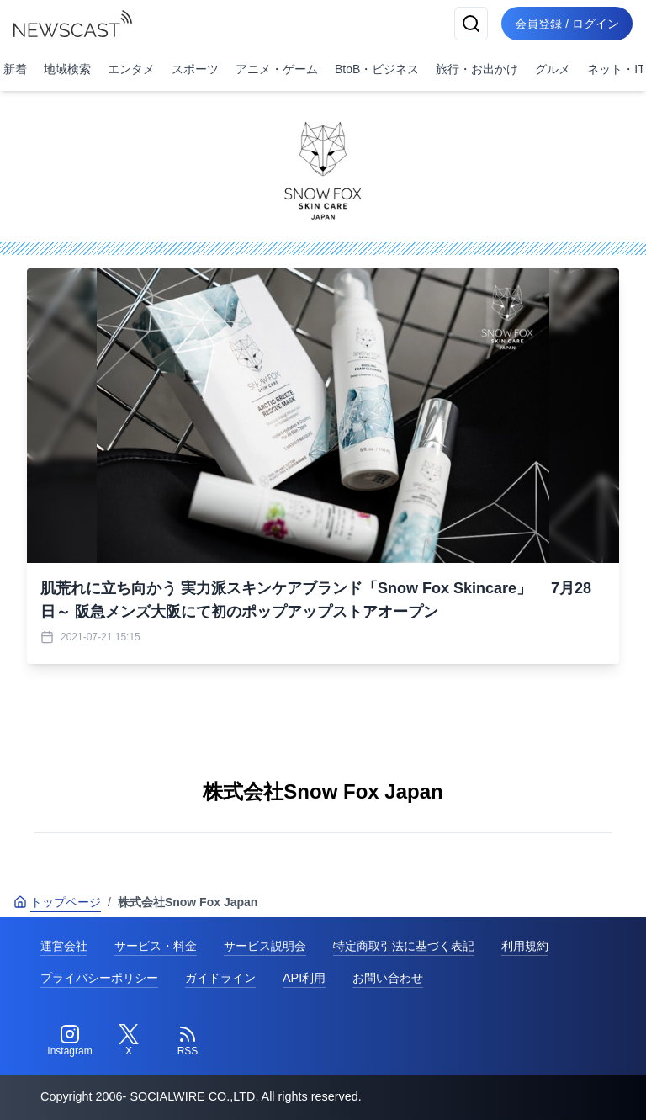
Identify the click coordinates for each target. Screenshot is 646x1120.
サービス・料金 (155, 946)
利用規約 (524, 946)
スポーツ (195, 69)
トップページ (57, 902)
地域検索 (67, 69)
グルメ (552, 69)
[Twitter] (128, 1041)
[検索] (471, 23)
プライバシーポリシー (99, 978)
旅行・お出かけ (477, 69)
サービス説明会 (265, 946)
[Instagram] (69, 1041)
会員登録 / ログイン (567, 23)
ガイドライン (220, 978)
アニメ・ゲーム (277, 69)
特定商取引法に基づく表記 (403, 946)
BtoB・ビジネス (377, 69)
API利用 (304, 978)
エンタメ (131, 69)
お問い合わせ (387, 978)
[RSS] (187, 1041)
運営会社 (63, 946)
